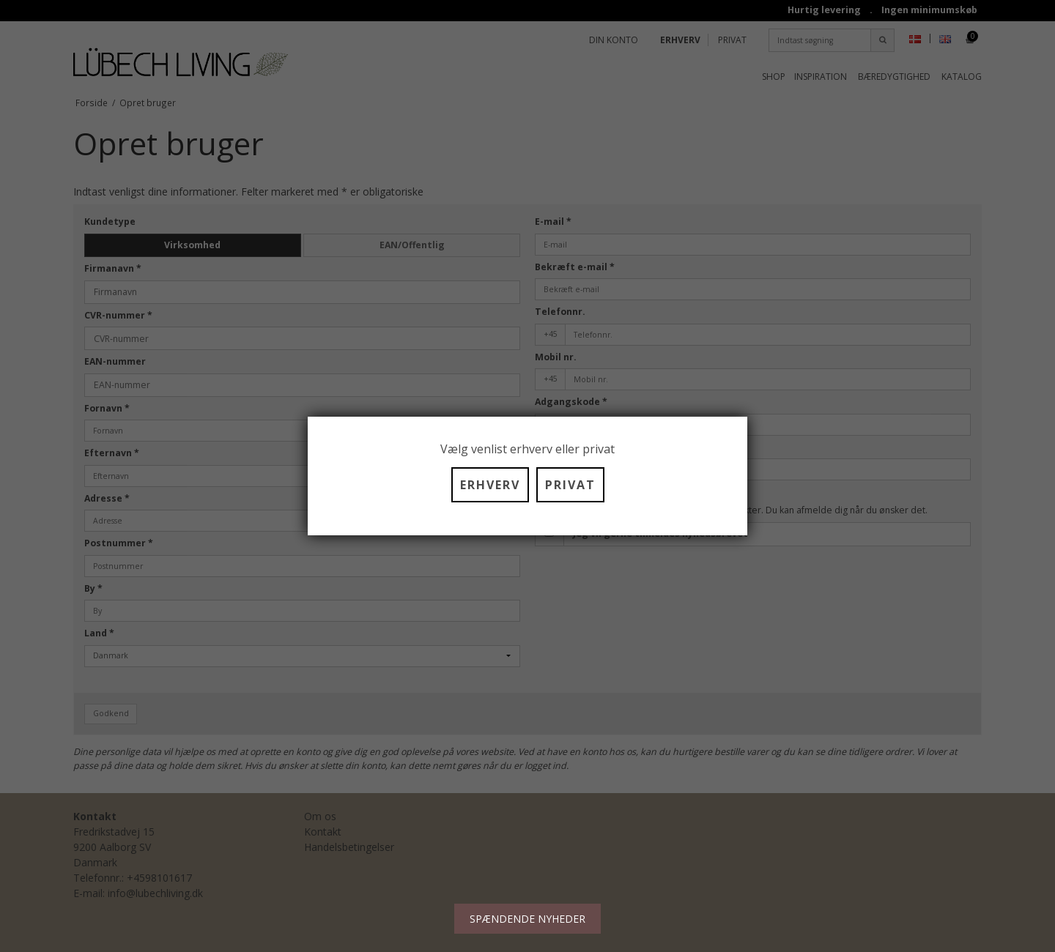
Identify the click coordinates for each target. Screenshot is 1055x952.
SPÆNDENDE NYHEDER (527, 919)
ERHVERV (490, 485)
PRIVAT (570, 485)
